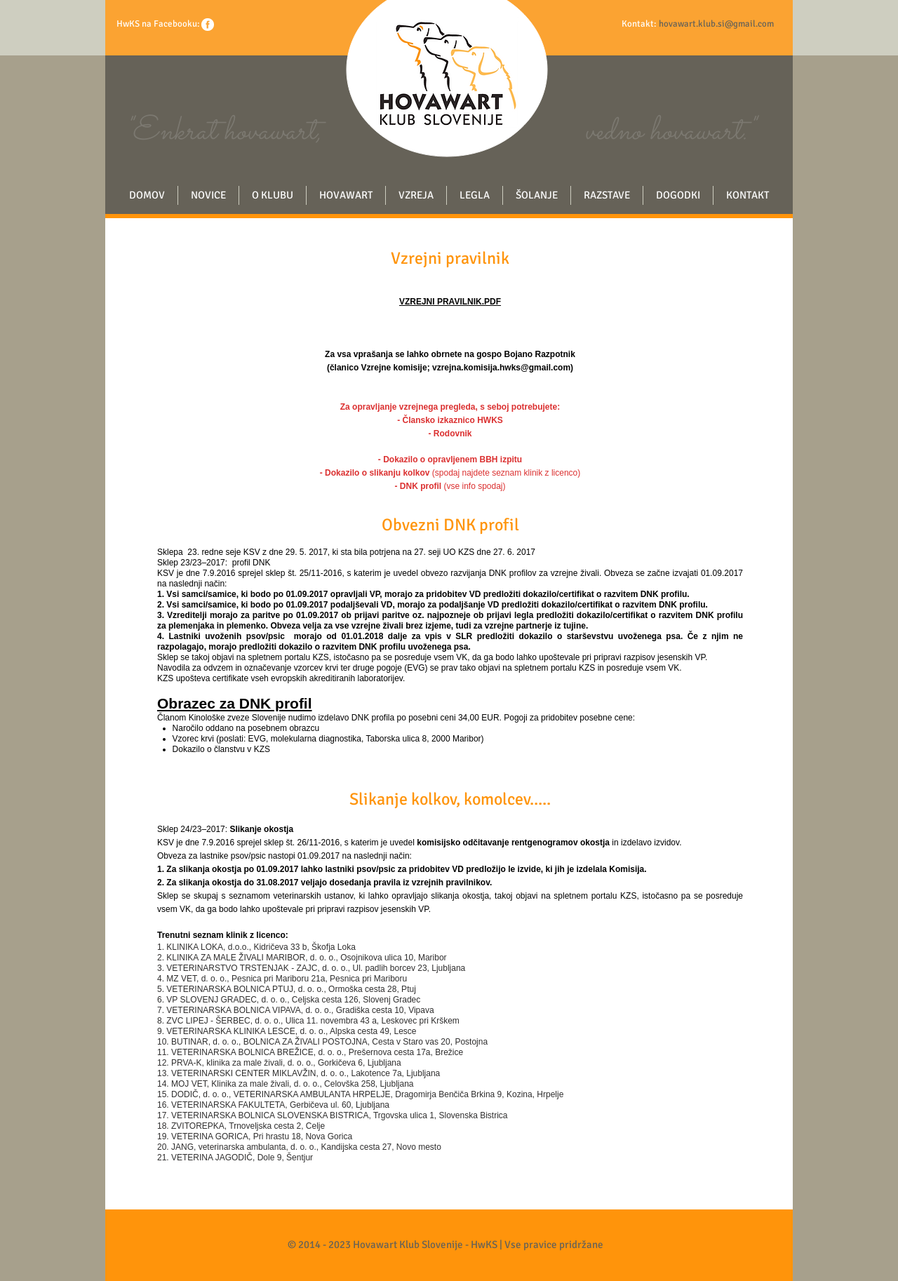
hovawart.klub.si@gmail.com (716, 23)
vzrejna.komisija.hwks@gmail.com (501, 368)
